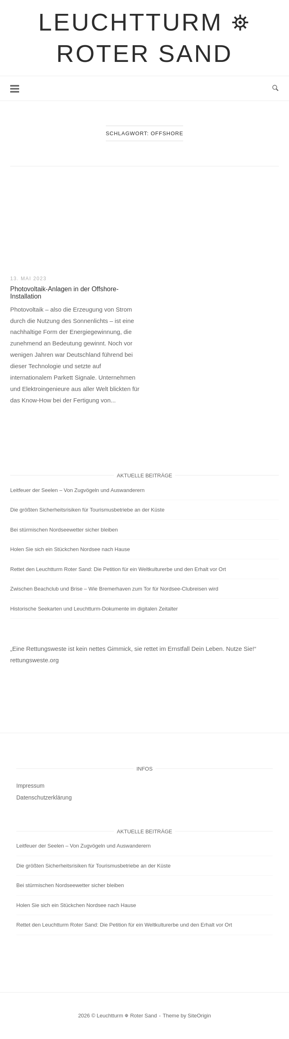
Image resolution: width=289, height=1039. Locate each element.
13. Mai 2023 (28, 278)
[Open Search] (275, 88)
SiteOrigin (199, 1016)
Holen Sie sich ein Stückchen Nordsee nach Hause (70, 549)
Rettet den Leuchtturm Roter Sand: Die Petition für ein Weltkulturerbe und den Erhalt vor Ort (118, 569)
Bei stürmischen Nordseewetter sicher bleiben (64, 530)
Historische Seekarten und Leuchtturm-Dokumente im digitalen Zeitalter (94, 609)
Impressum (30, 785)
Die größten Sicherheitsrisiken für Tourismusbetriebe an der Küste (87, 510)
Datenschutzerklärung (44, 797)
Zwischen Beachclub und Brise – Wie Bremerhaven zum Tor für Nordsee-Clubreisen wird (114, 589)
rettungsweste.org (34, 660)
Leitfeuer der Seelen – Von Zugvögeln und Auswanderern (77, 490)
